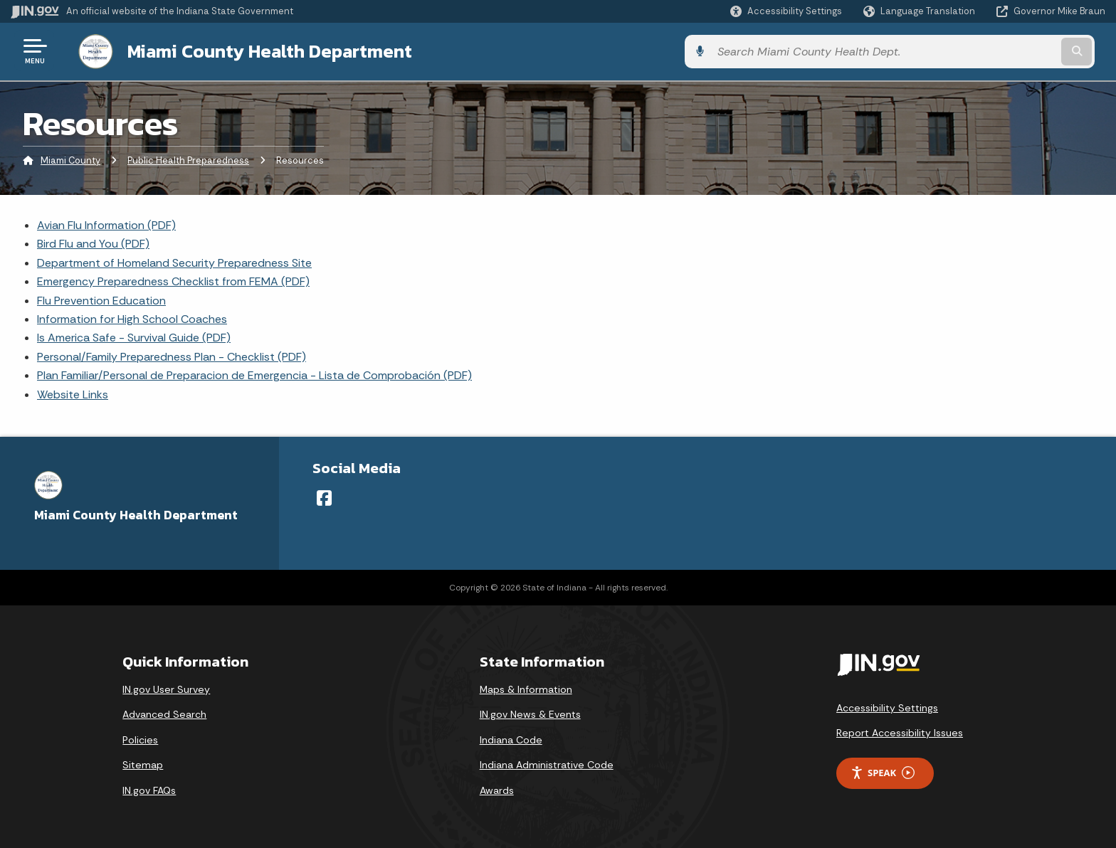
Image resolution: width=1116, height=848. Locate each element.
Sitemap (142, 763)
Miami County (70, 160)
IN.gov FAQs (149, 789)
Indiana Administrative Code (547, 763)
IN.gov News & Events (530, 712)
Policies (140, 738)
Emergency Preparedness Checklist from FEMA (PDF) (173, 279)
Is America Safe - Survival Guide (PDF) (134, 336)
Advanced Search (164, 712)
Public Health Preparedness (188, 160)
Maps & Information (526, 688)
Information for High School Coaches (132, 317)
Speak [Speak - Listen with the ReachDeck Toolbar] (883, 771)
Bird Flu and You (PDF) (93, 242)
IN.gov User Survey (166, 688)
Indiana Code (511, 738)
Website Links (72, 393)
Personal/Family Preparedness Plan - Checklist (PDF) (171, 355)
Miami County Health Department (257, 50)
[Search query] (978, 51)
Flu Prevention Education (101, 299)
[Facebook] (324, 496)
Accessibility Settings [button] (887, 706)
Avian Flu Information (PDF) (106, 223)
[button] (786, 11)
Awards (497, 789)
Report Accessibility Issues (899, 731)
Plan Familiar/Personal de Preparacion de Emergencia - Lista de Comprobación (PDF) (254, 373)
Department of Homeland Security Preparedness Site (174, 261)
